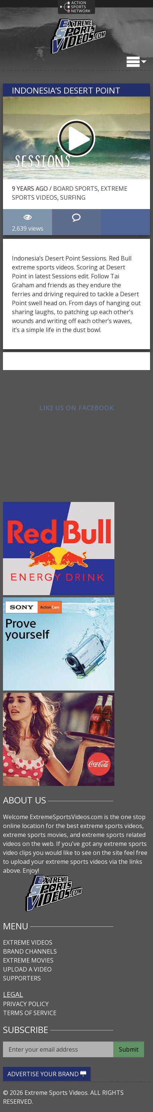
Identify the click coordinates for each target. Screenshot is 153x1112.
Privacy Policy (26, 1004)
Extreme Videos (27, 942)
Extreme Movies (28, 960)
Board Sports (75, 188)
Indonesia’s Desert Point (66, 90)
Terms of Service (29, 1013)
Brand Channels (30, 951)
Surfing (72, 197)
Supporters (22, 978)
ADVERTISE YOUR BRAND (46, 1074)
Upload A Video (27, 969)
